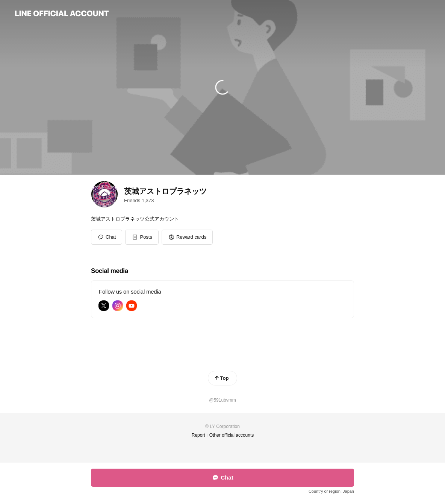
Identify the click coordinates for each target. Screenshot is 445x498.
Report (198, 435)
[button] (142, 237)
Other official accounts (231, 435)
